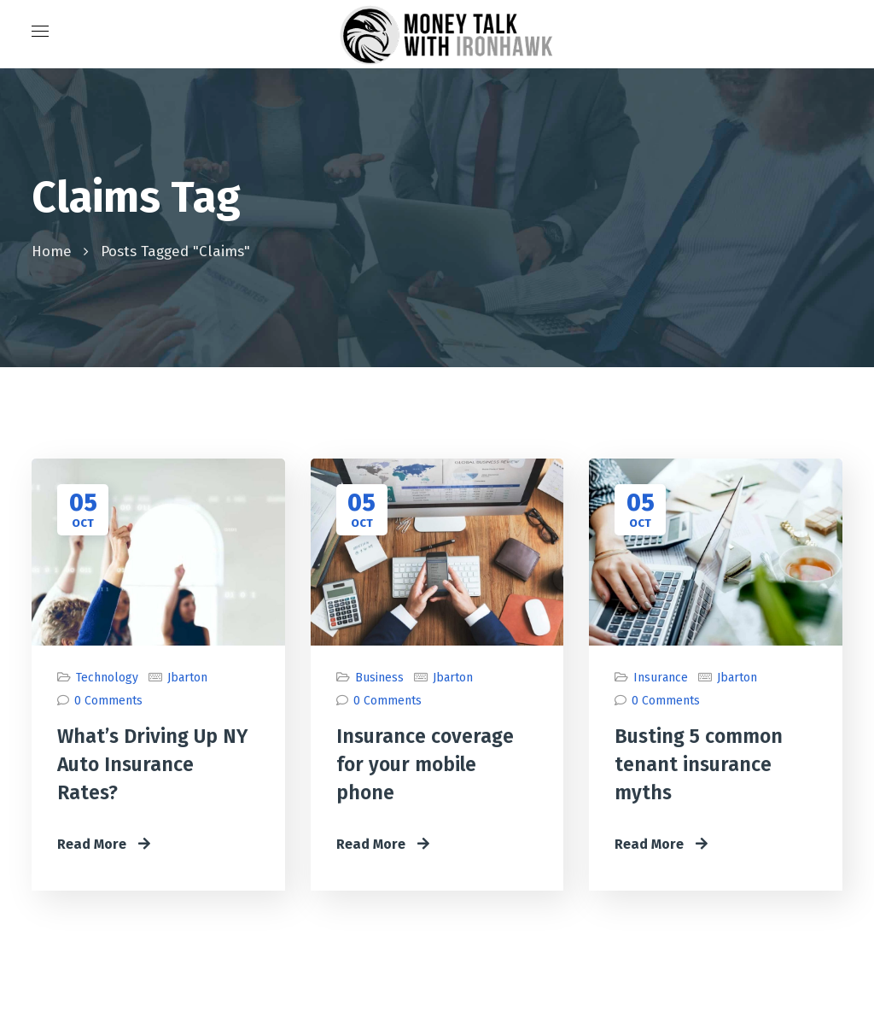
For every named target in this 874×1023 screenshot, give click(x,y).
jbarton (187, 677)
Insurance (660, 677)
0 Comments (108, 700)
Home (52, 251)
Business (379, 677)
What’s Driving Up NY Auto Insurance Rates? (152, 764)
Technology (107, 677)
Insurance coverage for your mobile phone (425, 764)
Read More (103, 844)
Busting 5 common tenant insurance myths (699, 764)
